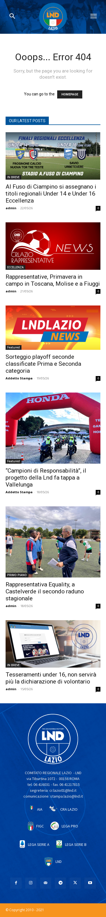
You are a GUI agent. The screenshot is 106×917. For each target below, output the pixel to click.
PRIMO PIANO (17, 575)
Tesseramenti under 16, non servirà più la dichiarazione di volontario (51, 678)
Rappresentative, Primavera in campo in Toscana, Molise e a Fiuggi (53, 280)
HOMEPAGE (69, 94)
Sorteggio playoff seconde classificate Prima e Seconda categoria (43, 363)
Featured (13, 347)
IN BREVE (13, 177)
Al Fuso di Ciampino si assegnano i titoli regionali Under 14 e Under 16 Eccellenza (51, 193)
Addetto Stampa (19, 378)
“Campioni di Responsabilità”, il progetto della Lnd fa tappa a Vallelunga (46, 477)
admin (11, 208)
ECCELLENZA (15, 267)
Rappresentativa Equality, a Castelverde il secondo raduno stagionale (45, 591)
